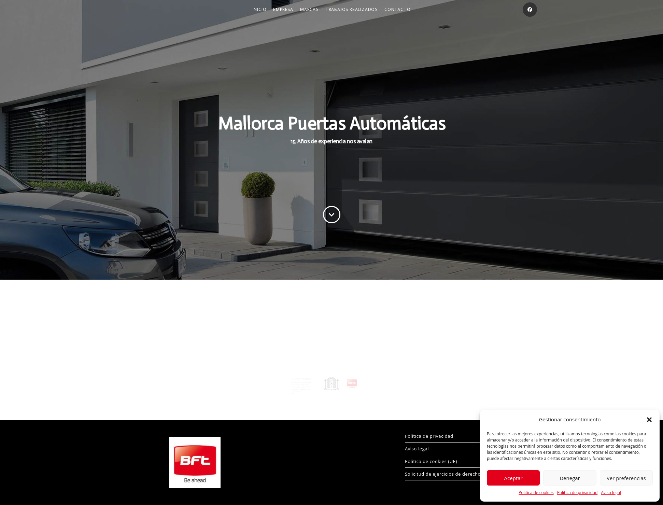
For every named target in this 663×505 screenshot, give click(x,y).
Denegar (570, 478)
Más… (297, 388)
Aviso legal (611, 492)
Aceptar (513, 478)
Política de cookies (536, 492)
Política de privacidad (577, 492)
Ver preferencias (626, 478)
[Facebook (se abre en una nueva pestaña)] (530, 9)
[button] (649, 419)
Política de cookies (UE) (431, 461)
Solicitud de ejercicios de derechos (444, 474)
